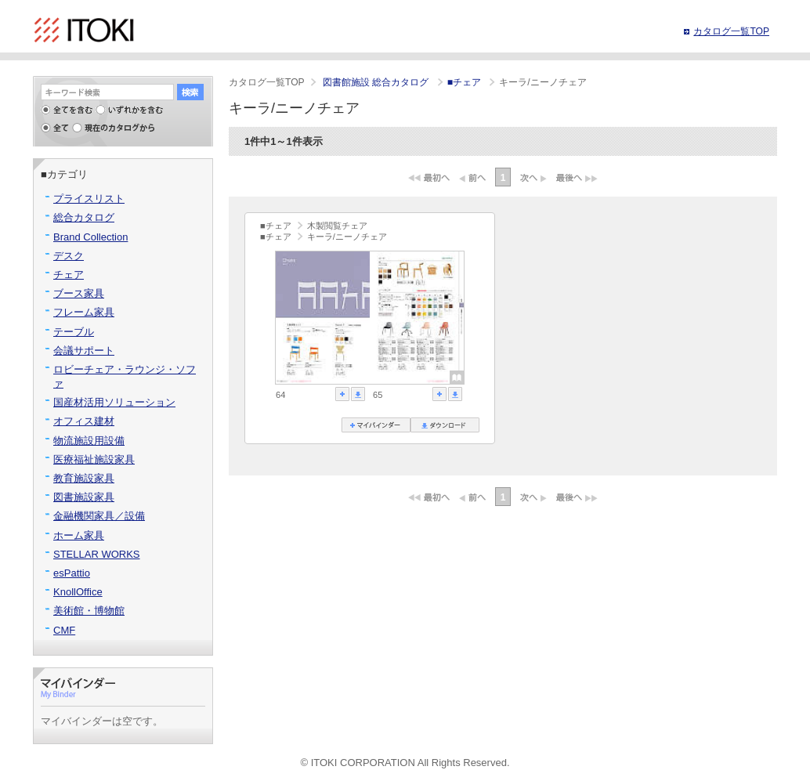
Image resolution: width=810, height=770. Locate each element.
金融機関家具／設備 (99, 516)
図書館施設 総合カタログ (377, 82)
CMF (64, 630)
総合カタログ (83, 217)
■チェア (465, 82)
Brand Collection (90, 237)
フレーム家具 (83, 312)
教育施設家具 (83, 478)
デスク (68, 256)
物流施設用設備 (89, 440)
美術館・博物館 (89, 610)
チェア (68, 274)
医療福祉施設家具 (94, 459)
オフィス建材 (83, 421)
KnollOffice (78, 592)
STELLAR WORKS (96, 554)
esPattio (71, 573)
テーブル (73, 332)
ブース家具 (78, 293)
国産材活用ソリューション (114, 402)
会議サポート (83, 350)
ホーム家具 (78, 535)
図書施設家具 (83, 497)
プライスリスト (89, 198)
